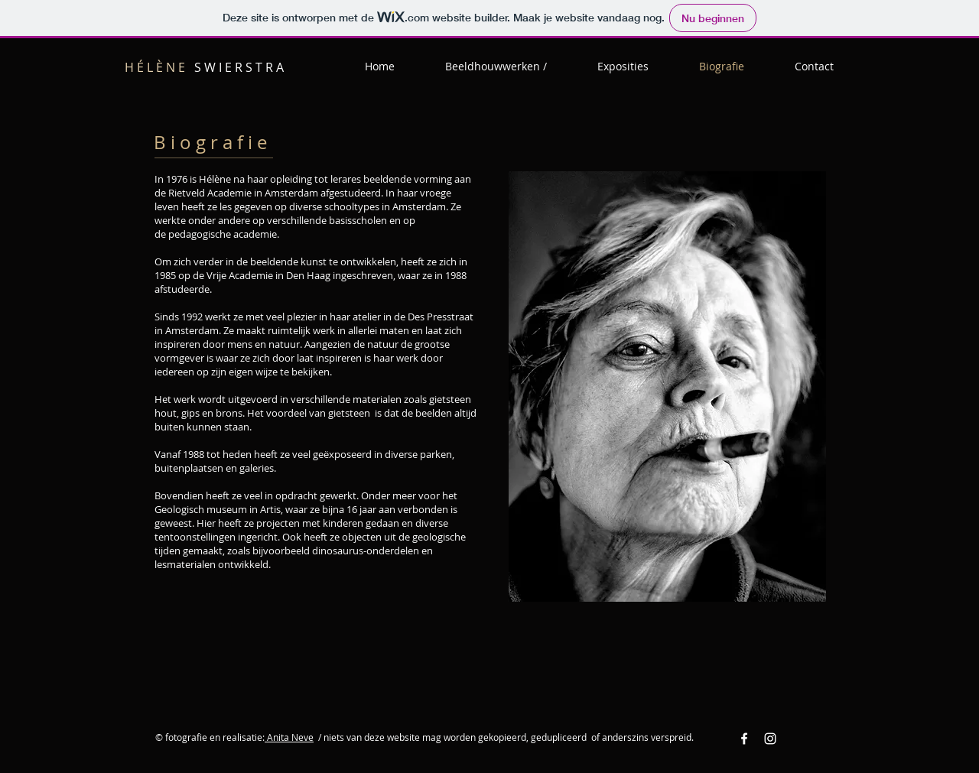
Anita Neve (289, 737)
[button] (496, 66)
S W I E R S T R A (204, 67)
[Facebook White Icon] (744, 738)
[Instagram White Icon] (770, 738)
